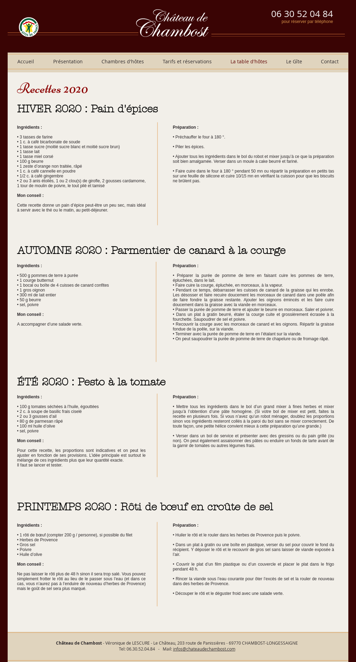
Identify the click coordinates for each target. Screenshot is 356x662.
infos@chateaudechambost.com (204, 649)
